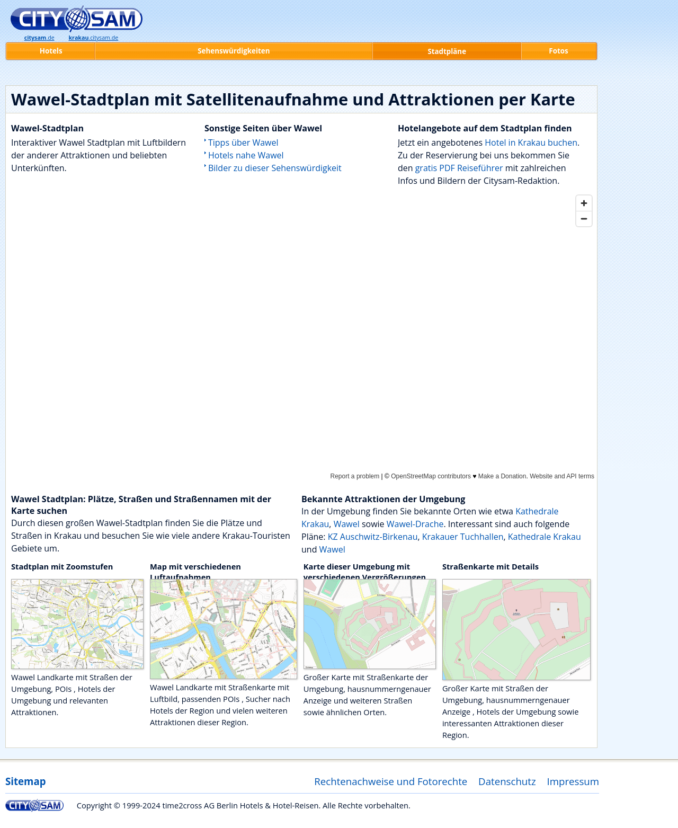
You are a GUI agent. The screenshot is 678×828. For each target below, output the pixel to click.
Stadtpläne (446, 51)
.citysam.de (93, 37)
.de (39, 37)
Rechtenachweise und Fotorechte (390, 781)
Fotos (558, 51)
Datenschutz (507, 781)
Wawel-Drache (415, 524)
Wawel (347, 524)
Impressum (573, 781)
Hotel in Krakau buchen (531, 142)
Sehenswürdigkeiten (234, 51)
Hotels (51, 51)
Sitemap (25, 781)
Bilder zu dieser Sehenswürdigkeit (275, 168)
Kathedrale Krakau (544, 536)
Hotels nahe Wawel (246, 155)
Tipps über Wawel (243, 142)
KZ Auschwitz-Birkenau (373, 536)
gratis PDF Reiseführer (459, 168)
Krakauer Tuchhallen (463, 536)
